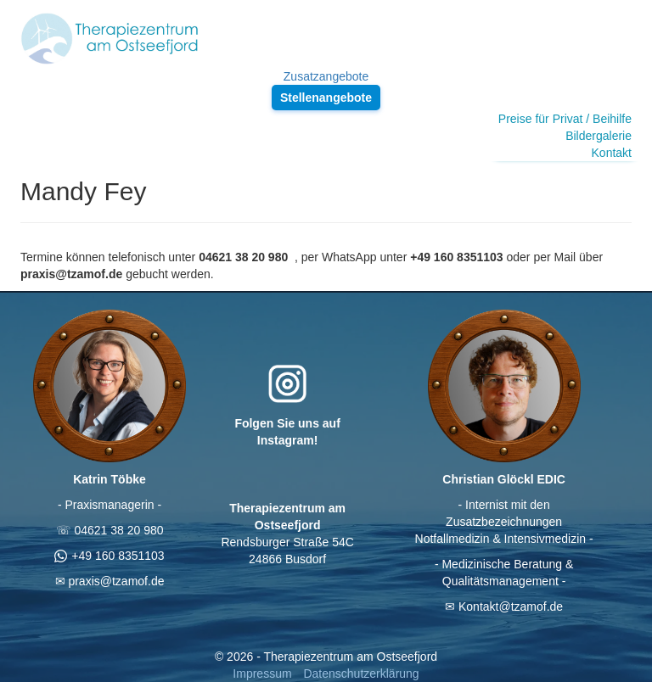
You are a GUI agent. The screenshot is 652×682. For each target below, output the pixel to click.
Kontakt (612, 152)
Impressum (262, 673)
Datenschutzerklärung (361, 673)
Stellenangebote (326, 97)
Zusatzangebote (326, 76)
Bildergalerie (598, 136)
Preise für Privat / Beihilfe (565, 119)
